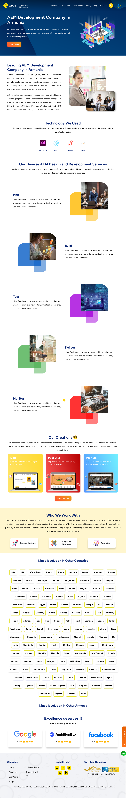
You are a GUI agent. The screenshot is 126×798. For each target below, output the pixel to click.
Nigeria (111, 653)
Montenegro (107, 645)
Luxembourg (46, 637)
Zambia (108, 685)
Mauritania (28, 645)
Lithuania (31, 637)
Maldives (103, 637)
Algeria (61, 572)
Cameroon (20, 596)
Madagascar (63, 637)
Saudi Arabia (39, 669)
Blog (95, 6)
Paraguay (51, 661)
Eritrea (53, 604)
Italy (68, 621)
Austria (29, 580)
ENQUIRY (124, 736)
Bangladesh (70, 580)
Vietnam (96, 685)
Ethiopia (89, 604)
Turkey (17, 685)
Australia (17, 580)
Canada (33, 596)
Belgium (109, 580)
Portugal (100, 661)
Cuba (70, 596)
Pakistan (27, 661)
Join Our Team (32, 767)
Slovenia (93, 669)
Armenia (111, 572)
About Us (13, 772)
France (15, 613)
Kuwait (40, 629)
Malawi (77, 637)
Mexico (54, 645)
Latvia (66, 629)
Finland (109, 604)
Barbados (84, 580)
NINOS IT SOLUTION (66, 787)
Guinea (88, 613)
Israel (77, 621)
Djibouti (107, 596)
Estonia (64, 604)
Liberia (103, 629)
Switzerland (96, 677)
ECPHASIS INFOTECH (101, 787)
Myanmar (29, 653)
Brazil (61, 588)
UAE (22, 572)
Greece (63, 613)
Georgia (27, 613)
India (13, 572)
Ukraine (41, 685)
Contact (103, 6)
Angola (85, 572)
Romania (13, 669)
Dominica (17, 604)
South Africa (32, 677)
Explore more (63, 498)
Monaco (80, 645)
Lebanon (78, 629)
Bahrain (56, 580)
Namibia (42, 653)
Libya (113, 629)
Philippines (75, 661)
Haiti (99, 613)
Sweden (82, 677)
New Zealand (97, 653)
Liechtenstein (16, 637)
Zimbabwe (45, 694)
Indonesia (27, 621)
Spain (46, 677)
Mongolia (93, 645)
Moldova (67, 645)
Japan (101, 621)
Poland (88, 661)
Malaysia (90, 637)
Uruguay (83, 685)
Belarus (97, 580)
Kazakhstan (15, 629)
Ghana (52, 613)
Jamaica (89, 621)
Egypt (42, 604)
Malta (15, 645)
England (58, 694)
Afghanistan (35, 572)
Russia (25, 669)
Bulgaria (83, 588)
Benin (14, 588)
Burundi (96, 588)
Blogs (11, 781)
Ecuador (30, 604)
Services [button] (54, 6)
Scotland (71, 694)
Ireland (57, 621)
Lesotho (91, 629)
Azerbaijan (42, 580)
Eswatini (77, 604)
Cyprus (81, 596)
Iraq (47, 621)
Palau (39, 661)
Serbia (53, 669)
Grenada (76, 613)
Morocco (15, 653)
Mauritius (42, 645)
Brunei (72, 588)
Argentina (98, 572)
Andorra (73, 572)
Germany (40, 613)
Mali (114, 637)
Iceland (14, 621)
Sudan (70, 677)
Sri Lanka (58, 677)
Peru (63, 661)
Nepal (66, 653)
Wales (83, 694)
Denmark (94, 596)
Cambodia (109, 588)
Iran (38, 621)
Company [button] (66, 6)
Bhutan (25, 588)
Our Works (78, 6)
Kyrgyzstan (53, 629)
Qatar (112, 661)
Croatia (59, 596)
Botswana (49, 588)
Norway (14, 661)
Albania (49, 572)
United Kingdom (57, 685)
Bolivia (37, 588)
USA (72, 685)
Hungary (110, 613)
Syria (109, 677)
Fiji (99, 604)
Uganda (29, 685)
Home (11, 767)
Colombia (46, 596)
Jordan (112, 621)
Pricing (88, 6)
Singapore (66, 669)
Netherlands (80, 653)
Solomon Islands (109, 669)
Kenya (28, 629)
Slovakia (80, 669)
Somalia (18, 677)
